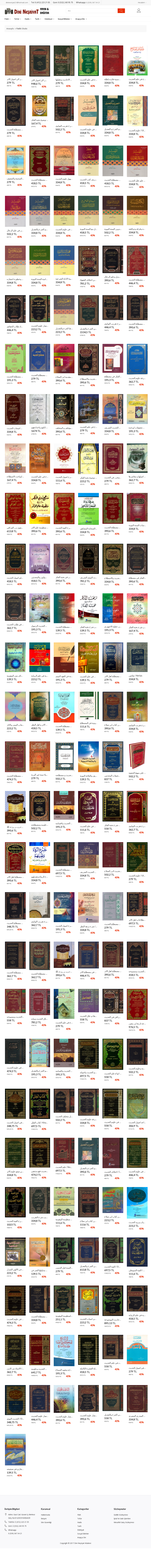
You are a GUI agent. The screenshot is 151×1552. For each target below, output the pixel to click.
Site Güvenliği (46, 1522)
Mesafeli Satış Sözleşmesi (124, 1522)
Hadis (28, 19)
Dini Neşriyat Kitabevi (82, 1543)
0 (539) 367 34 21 (93, 2)
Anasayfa (10, 28)
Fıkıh (8, 19)
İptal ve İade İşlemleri (122, 1518)
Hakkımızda (45, 1515)
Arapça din (81, 19)
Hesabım (142, 2)
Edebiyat (49, 19)
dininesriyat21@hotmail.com (17, 2)
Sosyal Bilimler (65, 19)
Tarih (38, 19)
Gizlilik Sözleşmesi (121, 1515)
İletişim (44, 1518)
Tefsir (17, 19)
